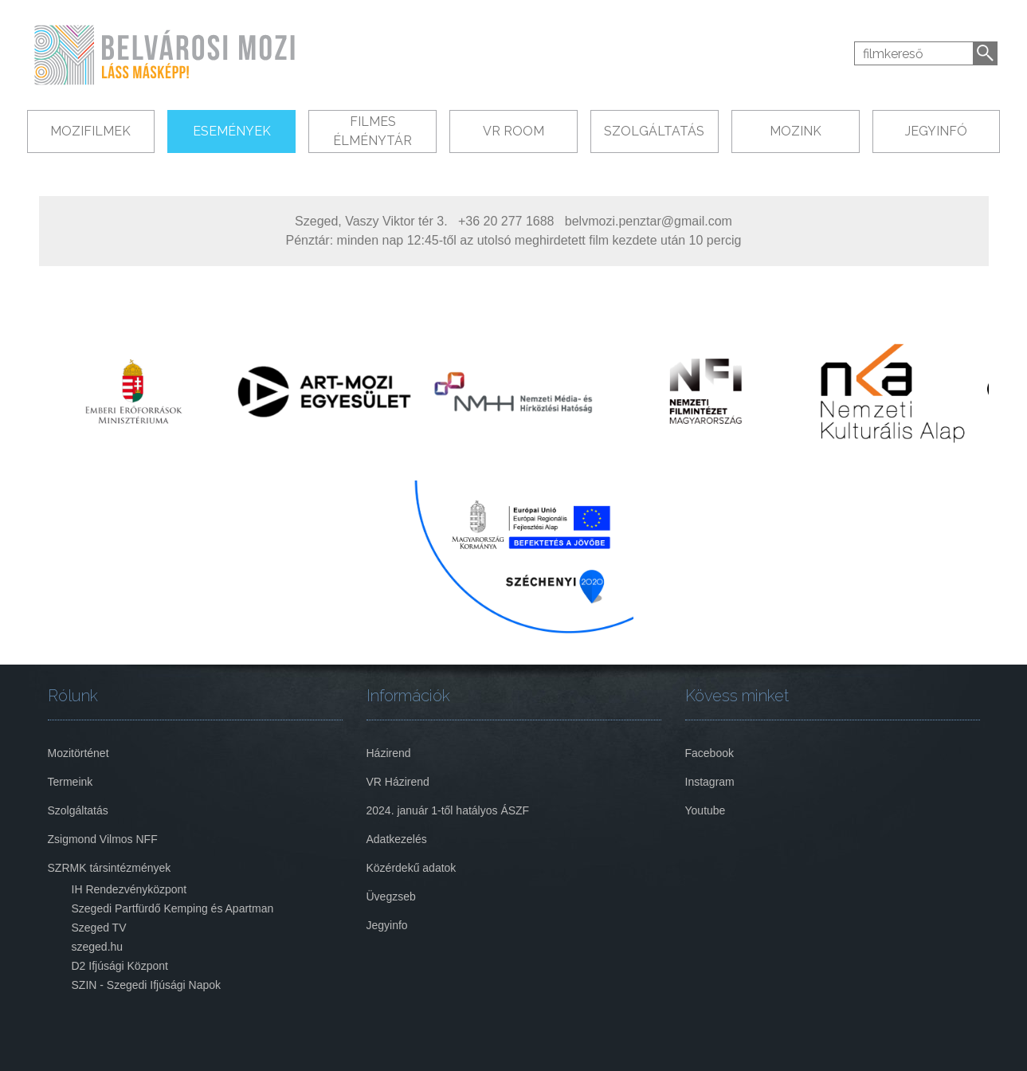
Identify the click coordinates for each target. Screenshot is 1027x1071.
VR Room (513, 131)
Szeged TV (99, 927)
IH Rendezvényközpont (129, 889)
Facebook (709, 753)
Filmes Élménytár (372, 131)
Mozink (795, 131)
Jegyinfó (936, 131)
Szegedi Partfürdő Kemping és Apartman (173, 908)
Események (232, 131)
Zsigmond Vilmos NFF (103, 839)
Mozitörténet (78, 753)
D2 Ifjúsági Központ (120, 965)
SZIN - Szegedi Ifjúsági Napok (146, 985)
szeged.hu (97, 946)
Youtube (705, 810)
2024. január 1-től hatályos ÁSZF (448, 810)
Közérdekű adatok (412, 867)
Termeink (70, 781)
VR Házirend (398, 781)
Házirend (389, 753)
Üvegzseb (391, 896)
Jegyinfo (387, 925)
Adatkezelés (397, 839)
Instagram (710, 781)
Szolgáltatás (654, 131)
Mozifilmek (90, 131)
